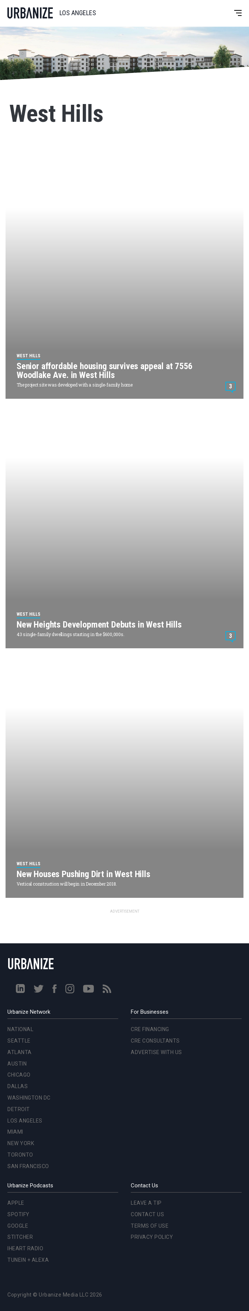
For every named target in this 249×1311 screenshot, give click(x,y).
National (20, 1029)
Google (17, 1226)
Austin (17, 1064)
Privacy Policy (152, 1237)
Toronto (20, 1155)
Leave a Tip (146, 1203)
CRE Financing (150, 1029)
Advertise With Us (156, 1052)
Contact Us (147, 1214)
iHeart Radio (25, 1248)
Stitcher (20, 1237)
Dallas (17, 1086)
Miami (15, 1132)
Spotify (18, 1214)
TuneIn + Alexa (28, 1260)
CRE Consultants (155, 1041)
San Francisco (28, 1166)
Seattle (19, 1041)
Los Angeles (24, 1121)
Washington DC (29, 1098)
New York (20, 1143)
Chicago (19, 1075)
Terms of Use (149, 1226)
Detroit (18, 1109)
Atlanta (19, 1052)
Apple (15, 1203)
